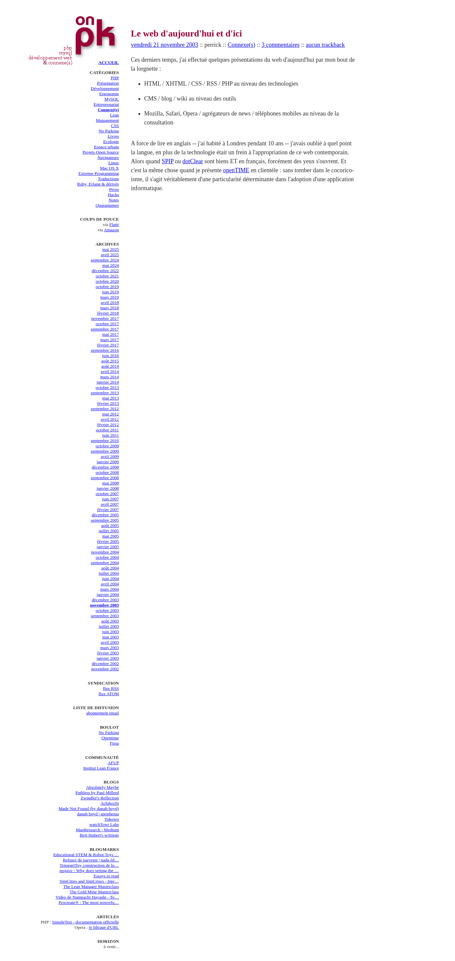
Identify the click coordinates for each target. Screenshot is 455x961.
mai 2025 (110, 249)
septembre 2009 (105, 451)
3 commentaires (280, 44)
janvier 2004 (108, 594)
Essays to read (106, 875)
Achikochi (109, 803)
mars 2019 (109, 297)
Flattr (114, 224)
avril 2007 (110, 504)
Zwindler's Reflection (100, 797)
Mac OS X (109, 168)
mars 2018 (109, 307)
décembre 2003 (105, 599)
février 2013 (108, 403)
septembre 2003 (105, 615)
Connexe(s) (108, 109)
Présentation (108, 83)
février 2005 (108, 541)
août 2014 (110, 366)
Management (107, 120)
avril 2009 (110, 456)
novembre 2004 (105, 552)
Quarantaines (107, 205)
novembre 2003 (104, 605)
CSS (115, 125)
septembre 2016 (105, 350)
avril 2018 (110, 302)
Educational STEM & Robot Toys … (86, 854)
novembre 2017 (105, 318)
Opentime (110, 737)
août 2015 (110, 360)
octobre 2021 (107, 275)
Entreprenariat (106, 104)
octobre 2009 (107, 445)
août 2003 (110, 621)
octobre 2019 (107, 286)
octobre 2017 (107, 323)
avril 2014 (110, 371)
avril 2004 (110, 583)
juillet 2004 (109, 573)
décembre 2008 (105, 467)
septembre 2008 (105, 477)
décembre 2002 (105, 663)
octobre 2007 (107, 493)
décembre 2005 (105, 514)
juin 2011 (110, 435)
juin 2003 (110, 631)
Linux (113, 162)
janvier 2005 (108, 546)
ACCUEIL (109, 62)
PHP (115, 77)
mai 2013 (110, 398)
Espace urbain (106, 146)
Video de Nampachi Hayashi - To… (87, 897)
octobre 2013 (107, 387)
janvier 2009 (108, 461)
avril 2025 (110, 254)
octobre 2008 (107, 472)
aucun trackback (325, 44)
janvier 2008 (108, 488)
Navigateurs (108, 157)
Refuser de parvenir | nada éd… (91, 859)
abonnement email (102, 712)
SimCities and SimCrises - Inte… (89, 881)
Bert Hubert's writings (99, 835)
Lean (114, 114)
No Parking (109, 130)
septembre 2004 (105, 562)
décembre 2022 (105, 270)
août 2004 (110, 567)
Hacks (113, 194)
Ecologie (111, 141)
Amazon (111, 229)
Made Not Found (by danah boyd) (88, 808)
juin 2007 (110, 498)
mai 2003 (110, 636)
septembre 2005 (105, 520)
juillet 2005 (109, 530)
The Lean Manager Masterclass (91, 886)
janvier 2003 (108, 658)
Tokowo (112, 819)
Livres (113, 136)
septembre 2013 (105, 392)
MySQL (111, 99)
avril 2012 (110, 419)
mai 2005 (110, 536)
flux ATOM (108, 693)
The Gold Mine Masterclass (94, 891)
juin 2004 (110, 578)
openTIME (236, 170)
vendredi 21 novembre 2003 (164, 44)
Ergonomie (109, 93)
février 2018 (108, 313)
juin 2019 (110, 291)
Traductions (108, 178)
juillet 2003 (109, 626)
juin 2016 (110, 355)
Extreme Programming (98, 173)
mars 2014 (109, 376)
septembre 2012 (105, 408)
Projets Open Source (100, 152)
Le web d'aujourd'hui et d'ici (186, 33)
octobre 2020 (107, 281)
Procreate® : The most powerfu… (88, 902)
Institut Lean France (101, 768)
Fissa (114, 743)
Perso (114, 189)
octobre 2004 (107, 557)
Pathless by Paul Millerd (97, 792)
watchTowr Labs (104, 824)
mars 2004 (109, 589)
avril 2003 (110, 642)
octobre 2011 (107, 429)
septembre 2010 (105, 440)
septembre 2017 (105, 329)
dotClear (192, 161)
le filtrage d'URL (104, 927)
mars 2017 (109, 339)
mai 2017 (110, 334)
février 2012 (108, 424)
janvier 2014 (108, 382)
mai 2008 (110, 482)
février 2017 (108, 344)
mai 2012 (110, 413)
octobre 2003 (107, 610)
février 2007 (108, 509)
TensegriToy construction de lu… (89, 865)
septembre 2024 (105, 260)
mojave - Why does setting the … (89, 870)
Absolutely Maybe (102, 787)
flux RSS (111, 688)
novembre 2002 (105, 668)
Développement (105, 88)
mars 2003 (109, 647)
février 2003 (108, 652)
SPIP (167, 161)
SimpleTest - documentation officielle (85, 922)
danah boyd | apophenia (98, 813)
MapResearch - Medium (97, 829)
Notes (114, 199)
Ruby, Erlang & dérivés (98, 184)
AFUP (113, 762)
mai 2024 (110, 265)
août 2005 (110, 525)
